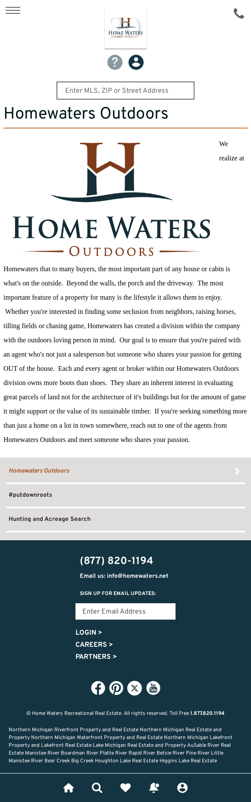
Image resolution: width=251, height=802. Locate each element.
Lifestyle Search (97, 787)
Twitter (134, 688)
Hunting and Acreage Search (50, 519)
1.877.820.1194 (207, 713)
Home (68, 787)
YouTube (153, 688)
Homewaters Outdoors (39, 471)
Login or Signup (182, 787)
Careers (94, 645)
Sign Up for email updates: (118, 593)
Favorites (125, 787)
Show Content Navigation (12, 10)
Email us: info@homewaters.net (124, 576)
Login (88, 633)
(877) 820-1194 (239, 13)
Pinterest (116, 688)
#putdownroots (30, 495)
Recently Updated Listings (153, 787)
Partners (96, 657)
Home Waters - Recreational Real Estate (125, 29)
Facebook (98, 688)
